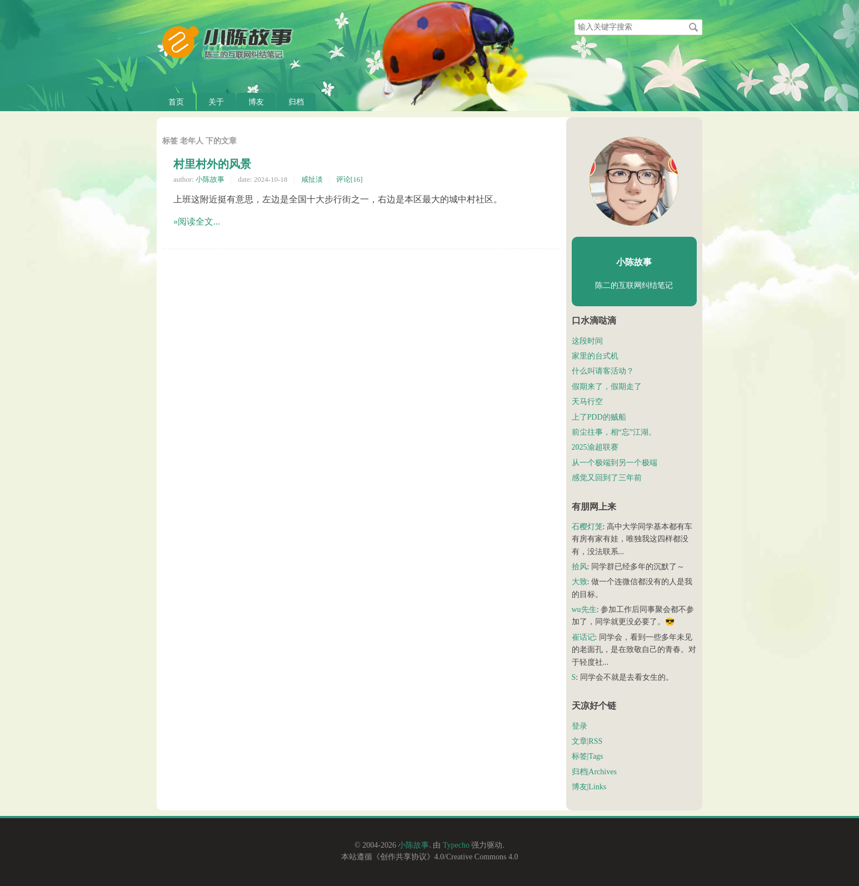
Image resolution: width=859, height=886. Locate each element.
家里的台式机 (595, 356)
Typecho (456, 845)
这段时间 (587, 341)
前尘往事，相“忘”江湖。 (614, 432)
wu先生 (584, 609)
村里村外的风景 (212, 164)
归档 (296, 102)
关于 (216, 102)
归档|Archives (594, 772)
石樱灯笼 (587, 526)
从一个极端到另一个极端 (614, 463)
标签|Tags (587, 756)
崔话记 (583, 637)
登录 (579, 726)
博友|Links (589, 787)
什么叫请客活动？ (603, 371)
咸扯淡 (312, 179)
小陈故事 (210, 179)
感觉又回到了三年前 (607, 478)
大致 (579, 582)
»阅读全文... (196, 221)
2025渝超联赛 (595, 447)
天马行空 (587, 401)
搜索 (693, 27)
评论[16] (349, 179)
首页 (176, 102)
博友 (256, 102)
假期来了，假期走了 (607, 386)
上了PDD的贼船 (599, 417)
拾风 (579, 567)
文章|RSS (587, 741)
